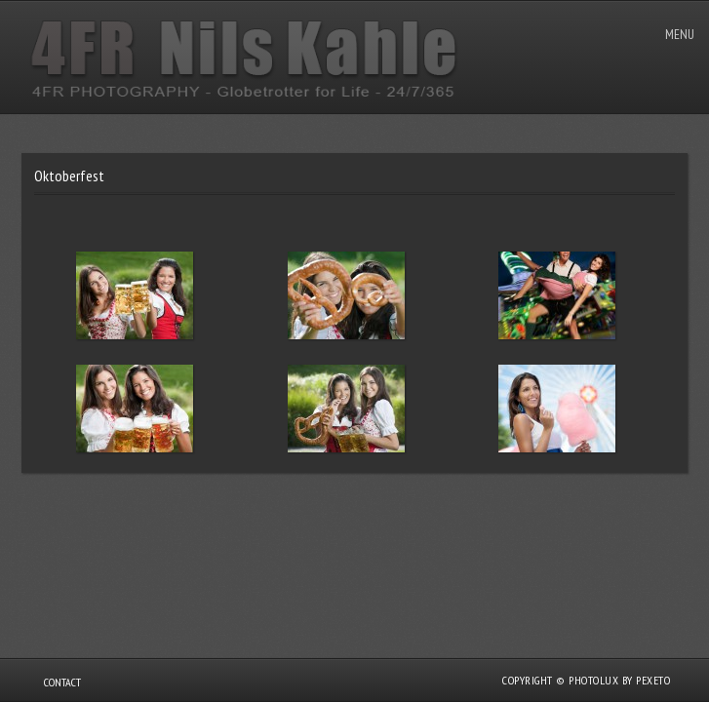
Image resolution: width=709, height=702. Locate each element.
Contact (62, 682)
